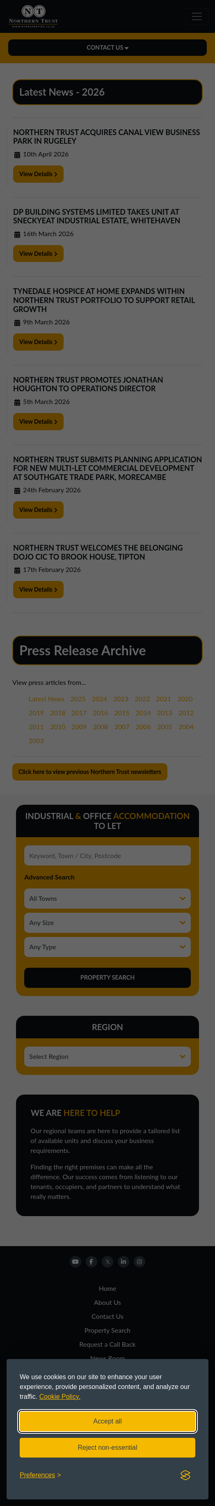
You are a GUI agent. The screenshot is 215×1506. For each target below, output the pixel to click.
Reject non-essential (107, 1447)
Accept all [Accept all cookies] (107, 1421)
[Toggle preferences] (40, 1475)
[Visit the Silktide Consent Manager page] (185, 1475)
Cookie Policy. (59, 1396)
